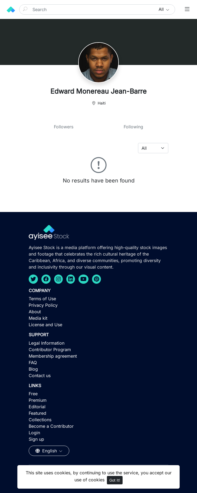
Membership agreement (53, 356)
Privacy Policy (43, 305)
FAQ (33, 362)
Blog (33, 369)
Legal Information (46, 343)
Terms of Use (42, 298)
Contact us (40, 375)
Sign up (36, 439)
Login (34, 432)
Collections (40, 419)
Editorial (37, 406)
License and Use (45, 324)
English (46, 450)
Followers (63, 126)
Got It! (114, 480)
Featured (37, 413)
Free (33, 393)
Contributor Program (50, 349)
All (162, 9)
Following (133, 126)
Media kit (38, 318)
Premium (38, 400)
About (35, 311)
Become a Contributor (51, 426)
